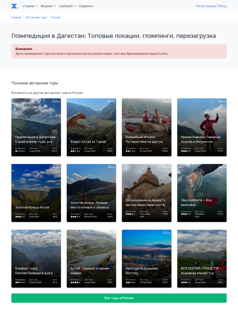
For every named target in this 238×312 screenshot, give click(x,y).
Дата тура (33, 148)
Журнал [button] (47, 6)
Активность (20, 148)
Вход (223, 6)
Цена (54, 148)
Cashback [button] (66, 6)
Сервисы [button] (85, 6)
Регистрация (206, 6)
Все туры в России (119, 298)
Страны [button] (29, 6)
